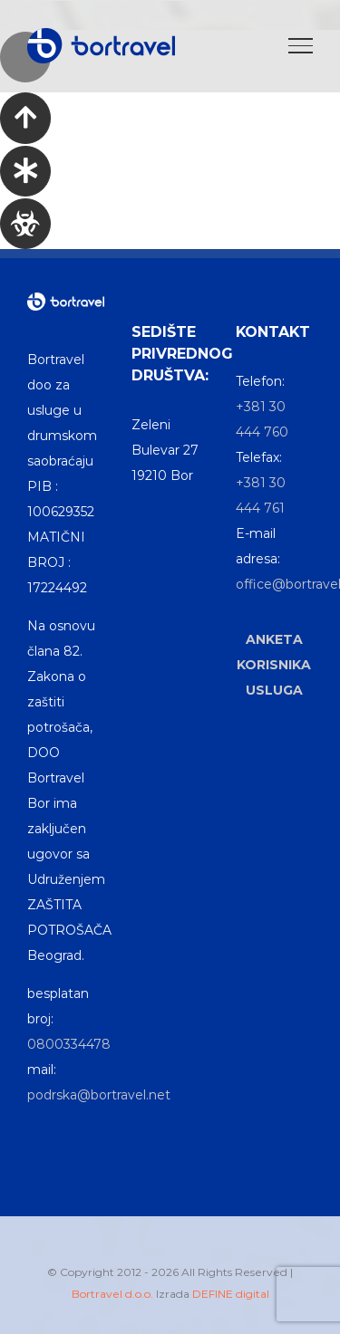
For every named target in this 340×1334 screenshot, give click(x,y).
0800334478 (69, 1044)
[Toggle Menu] (301, 45)
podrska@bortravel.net (98, 1095)
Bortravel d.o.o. (112, 1293)
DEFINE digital (230, 1293)
